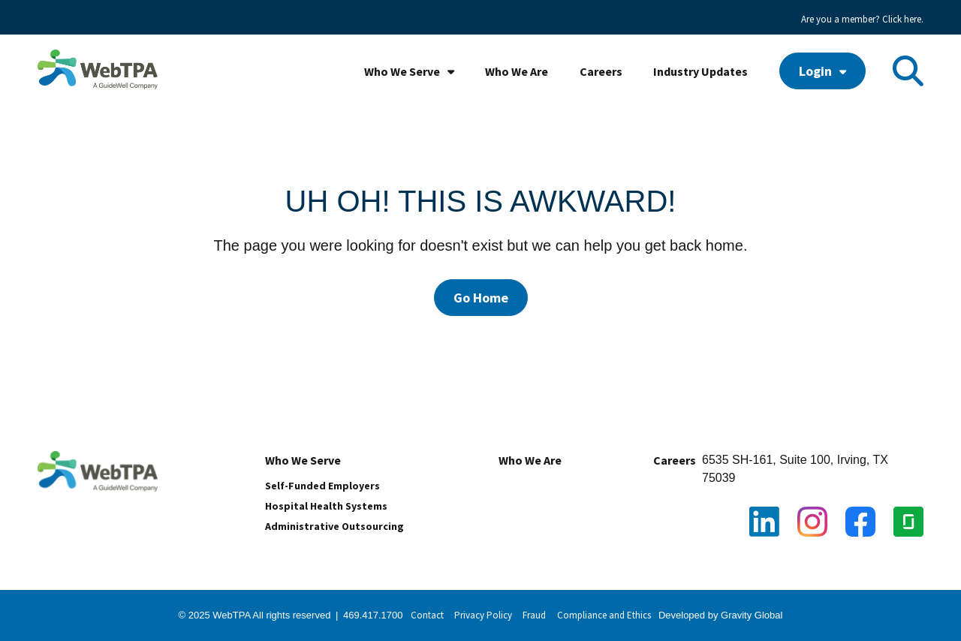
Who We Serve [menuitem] (402, 71)
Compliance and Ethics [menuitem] (604, 615)
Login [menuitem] (815, 71)
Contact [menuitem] (427, 615)
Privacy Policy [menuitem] (483, 615)
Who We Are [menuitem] (516, 71)
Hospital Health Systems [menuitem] (326, 506)
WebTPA (232, 615)
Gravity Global (751, 615)
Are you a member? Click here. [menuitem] (862, 19)
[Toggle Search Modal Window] (908, 71)
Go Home (480, 297)
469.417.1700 (373, 615)
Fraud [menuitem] (534, 615)
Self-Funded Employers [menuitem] (322, 485)
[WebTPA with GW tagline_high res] (98, 71)
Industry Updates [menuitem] (700, 71)
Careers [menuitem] (601, 71)
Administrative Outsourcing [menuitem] (334, 526)
